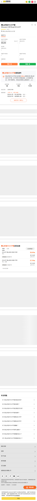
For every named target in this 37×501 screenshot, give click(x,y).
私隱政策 (8, 484)
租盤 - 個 (27, 64)
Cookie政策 (17, 495)
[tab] (3, 249)
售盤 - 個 (9, 64)
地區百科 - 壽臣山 (18, 100)
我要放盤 (30, 487)
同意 (18, 498)
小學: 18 (10, 92)
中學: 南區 (15, 92)
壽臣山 (23, 76)
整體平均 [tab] (3, 35)
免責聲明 (3, 484)
